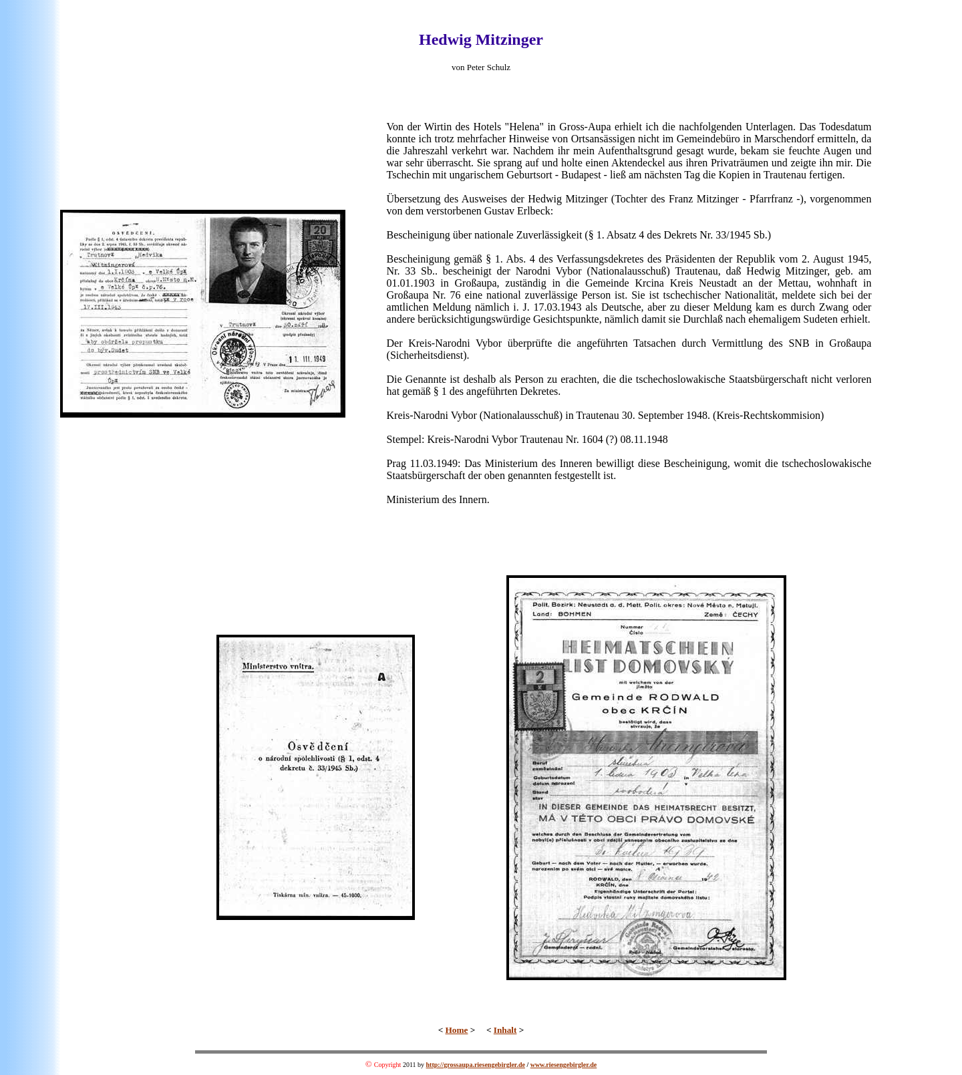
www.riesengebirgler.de (563, 1064)
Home (457, 1030)
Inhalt (505, 1030)
